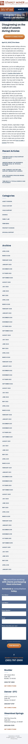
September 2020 (7, 489)
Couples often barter (13, 73)
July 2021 (5, 445)
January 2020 (6, 525)
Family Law (5, 219)
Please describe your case (10, 626)
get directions (10, 686)
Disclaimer (19, 737)
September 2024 (7, 330)
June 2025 (5, 291)
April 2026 (5, 251)
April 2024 (5, 353)
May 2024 (5, 348)
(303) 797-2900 (7, 10)
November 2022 (7, 375)
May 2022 (5, 401)
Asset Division (7, 201)
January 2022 (6, 419)
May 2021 (5, 454)
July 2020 (5, 498)
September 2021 (7, 436)
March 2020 (6, 516)
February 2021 (7, 467)
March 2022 (6, 410)
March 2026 (6, 255)
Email (4, 618)
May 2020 (5, 507)
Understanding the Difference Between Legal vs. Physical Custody (12, 164)
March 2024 (6, 357)
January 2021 (6, 472)
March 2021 (6, 463)
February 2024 (7, 361)
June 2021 (5, 450)
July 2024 (5, 339)
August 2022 (6, 388)
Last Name (5, 602)
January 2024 (6, 366)
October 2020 (6, 485)
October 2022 (6, 379)
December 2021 (7, 423)
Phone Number (6, 610)
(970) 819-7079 (9, 725)
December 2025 (7, 269)
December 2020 (7, 476)
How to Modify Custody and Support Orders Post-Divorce (12, 170)
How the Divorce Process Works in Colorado (13, 176)
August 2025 (6, 282)
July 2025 (5, 286)
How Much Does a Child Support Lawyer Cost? (13, 157)
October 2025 (6, 273)
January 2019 (6, 569)
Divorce (5, 214)
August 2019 (6, 547)
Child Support (7, 210)
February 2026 (7, 260)
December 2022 (7, 370)
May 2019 (5, 560)
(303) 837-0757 (9, 704)
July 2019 (5, 551)
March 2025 (6, 304)
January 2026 (6, 264)
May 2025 (5, 295)
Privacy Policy (14, 738)
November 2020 (7, 481)
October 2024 (6, 326)
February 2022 (7, 414)
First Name (5, 595)
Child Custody (7, 205)
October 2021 (6, 432)
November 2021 (7, 428)
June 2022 (5, 397)
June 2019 (5, 556)
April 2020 (5, 512)
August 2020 (6, 494)
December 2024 (7, 317)
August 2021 (6, 441)
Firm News (15, 42)
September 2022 (7, 383)
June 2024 (5, 344)
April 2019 (5, 565)
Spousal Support (8, 232)
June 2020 (5, 503)
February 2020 (7, 520)
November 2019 (7, 534)
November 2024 (7, 322)
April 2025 (5, 299)
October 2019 (6, 538)
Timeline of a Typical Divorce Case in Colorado (13, 182)
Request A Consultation (14, 36)
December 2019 (7, 529)
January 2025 (6, 313)
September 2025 (7, 277)
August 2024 (6, 335)
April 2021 (5, 459)
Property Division (8, 228)
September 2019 (7, 543)
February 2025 (7, 308)
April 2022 (5, 406)
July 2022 (5, 392)
